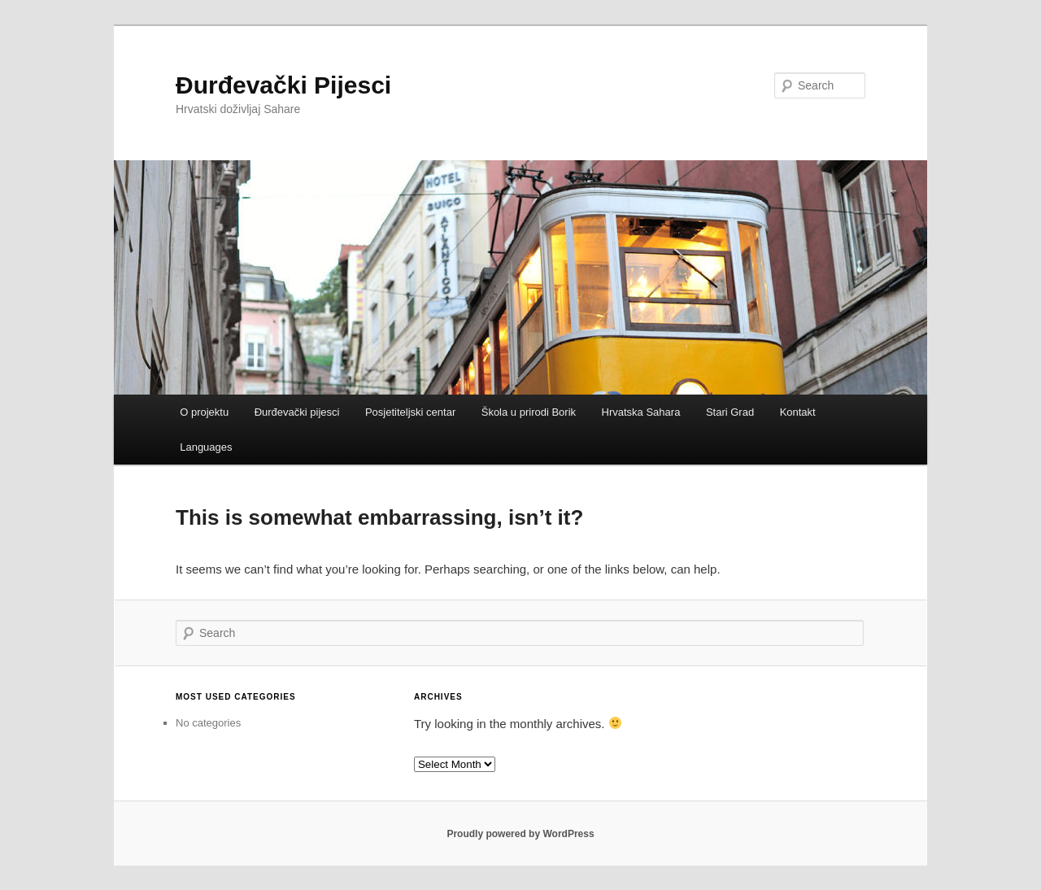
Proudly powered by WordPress (520, 834)
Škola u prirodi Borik (528, 412)
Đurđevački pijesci (297, 412)
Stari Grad (730, 412)
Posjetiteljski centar (410, 412)
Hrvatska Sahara (641, 412)
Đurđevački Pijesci (283, 85)
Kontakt (798, 412)
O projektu (204, 412)
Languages (206, 447)
